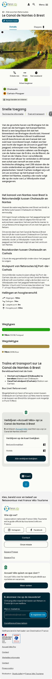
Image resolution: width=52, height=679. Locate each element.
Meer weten (26, 585)
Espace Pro (9, 557)
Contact (26, 537)
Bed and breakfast (14, 444)
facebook (38, 530)
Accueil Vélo (22, 429)
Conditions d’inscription (15, 623)
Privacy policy (7, 668)
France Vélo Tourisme (34, 673)
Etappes (39, 27)
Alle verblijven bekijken (26, 458)
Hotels (9, 450)
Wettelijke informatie (11, 657)
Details (13, 26)
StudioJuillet (17, 673)
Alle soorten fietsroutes (17, 12)
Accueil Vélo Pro (9, 647)
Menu (42, 4)
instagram (16, 530)
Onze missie (26, 544)
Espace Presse (11, 552)
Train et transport (36, 114)
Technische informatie (12, 114)
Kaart (27, 476)
